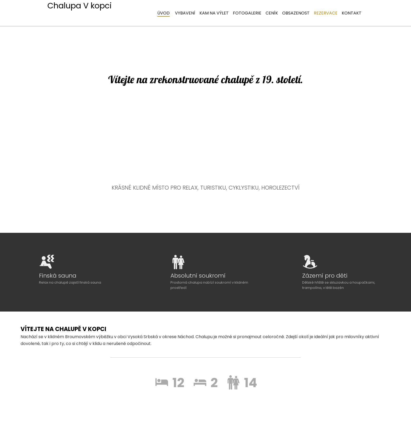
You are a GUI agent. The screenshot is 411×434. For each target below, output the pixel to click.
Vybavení (185, 13)
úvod (163, 13)
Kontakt (351, 13)
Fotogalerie (247, 13)
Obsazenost (296, 13)
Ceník (272, 13)
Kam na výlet (214, 13)
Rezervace (325, 13)
